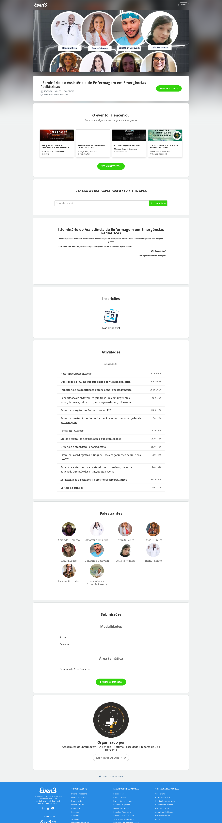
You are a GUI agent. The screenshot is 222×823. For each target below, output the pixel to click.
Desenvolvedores (162, 815)
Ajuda (157, 819)
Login (183, 5)
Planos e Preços (162, 808)
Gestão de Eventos (121, 808)
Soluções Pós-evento (122, 812)
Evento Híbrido (77, 805)
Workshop (75, 819)
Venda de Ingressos (121, 805)
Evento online (77, 801)
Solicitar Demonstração (165, 801)
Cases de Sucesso (162, 797)
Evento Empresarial (79, 794)
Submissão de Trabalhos (123, 815)
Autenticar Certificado (164, 812)
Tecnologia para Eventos (123, 819)
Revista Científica (120, 797)
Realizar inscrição (169, 88)
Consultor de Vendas (164, 805)
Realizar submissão (111, 682)
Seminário (75, 815)
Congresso (75, 808)
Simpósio (75, 812)
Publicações (118, 794)
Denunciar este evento (111, 776)
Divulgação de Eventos (122, 801)
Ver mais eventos (111, 166)
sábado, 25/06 (111, 364)
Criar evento (160, 794)
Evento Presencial (78, 797)
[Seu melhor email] (102, 203)
